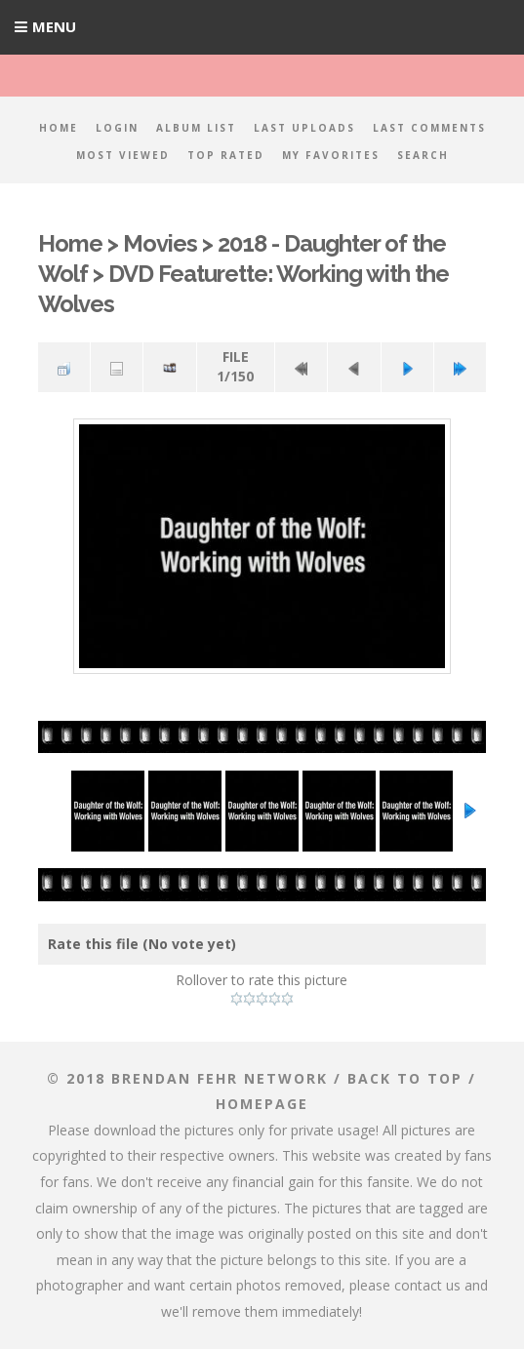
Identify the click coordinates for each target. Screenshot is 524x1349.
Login (117, 128)
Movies (160, 244)
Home (58, 128)
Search (423, 155)
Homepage (262, 1103)
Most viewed (123, 155)
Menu (54, 26)
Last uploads (304, 128)
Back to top (405, 1078)
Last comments (429, 128)
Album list (196, 128)
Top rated (225, 155)
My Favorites (331, 155)
